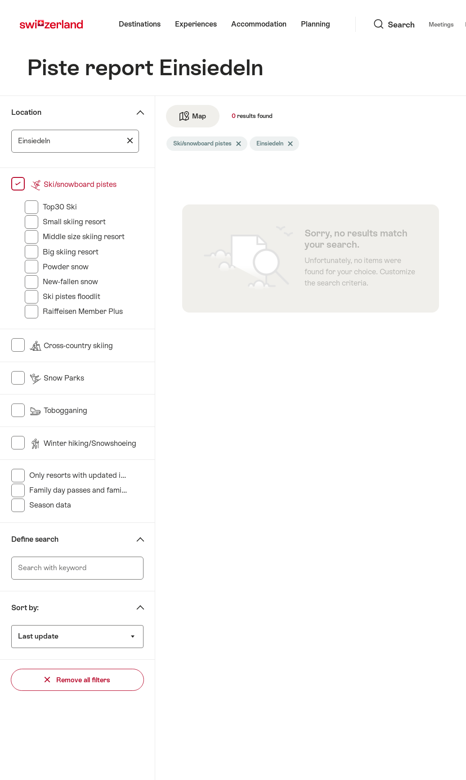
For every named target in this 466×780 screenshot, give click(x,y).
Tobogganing (58, 410)
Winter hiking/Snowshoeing (82, 443)
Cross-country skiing (71, 345)
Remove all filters (77, 680)
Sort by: (25, 607)
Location (26, 112)
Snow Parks (56, 378)
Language (414, 24)
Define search (34, 539)
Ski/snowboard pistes (72, 184)
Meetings (372, 24)
